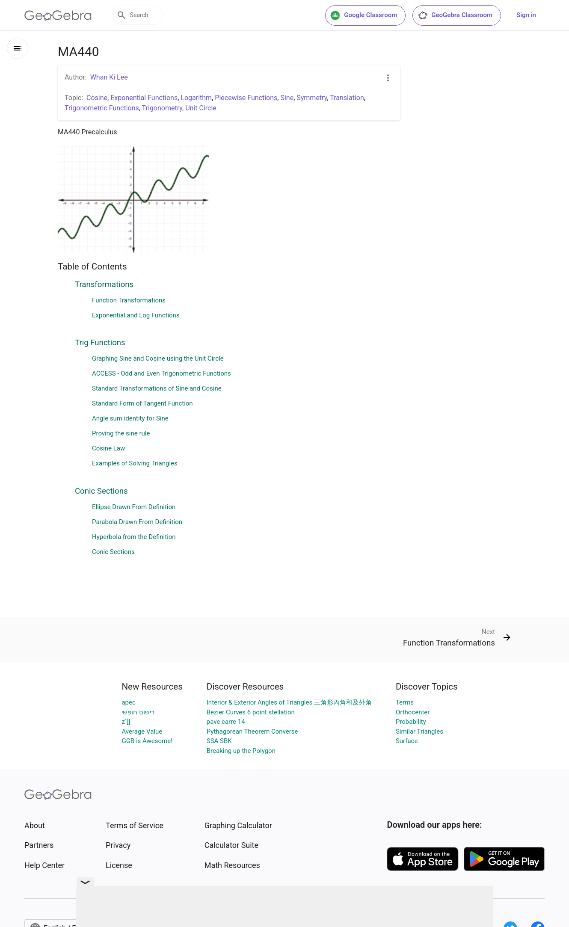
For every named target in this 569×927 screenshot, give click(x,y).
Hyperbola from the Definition (134, 537)
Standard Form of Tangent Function (142, 403)
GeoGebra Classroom (455, 15)
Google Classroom (363, 15)
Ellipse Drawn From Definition (133, 507)
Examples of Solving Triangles (135, 463)
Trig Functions (100, 342)
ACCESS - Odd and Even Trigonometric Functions (161, 373)
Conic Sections (101, 491)
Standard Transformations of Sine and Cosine (157, 388)
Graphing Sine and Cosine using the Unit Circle (158, 358)
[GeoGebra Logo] (58, 15)
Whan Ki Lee (109, 77)
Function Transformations (129, 300)
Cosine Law (108, 448)
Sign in (526, 15)
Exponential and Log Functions (136, 315)
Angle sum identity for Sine (130, 418)
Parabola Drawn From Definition (137, 522)
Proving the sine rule (121, 433)
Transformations (104, 284)
